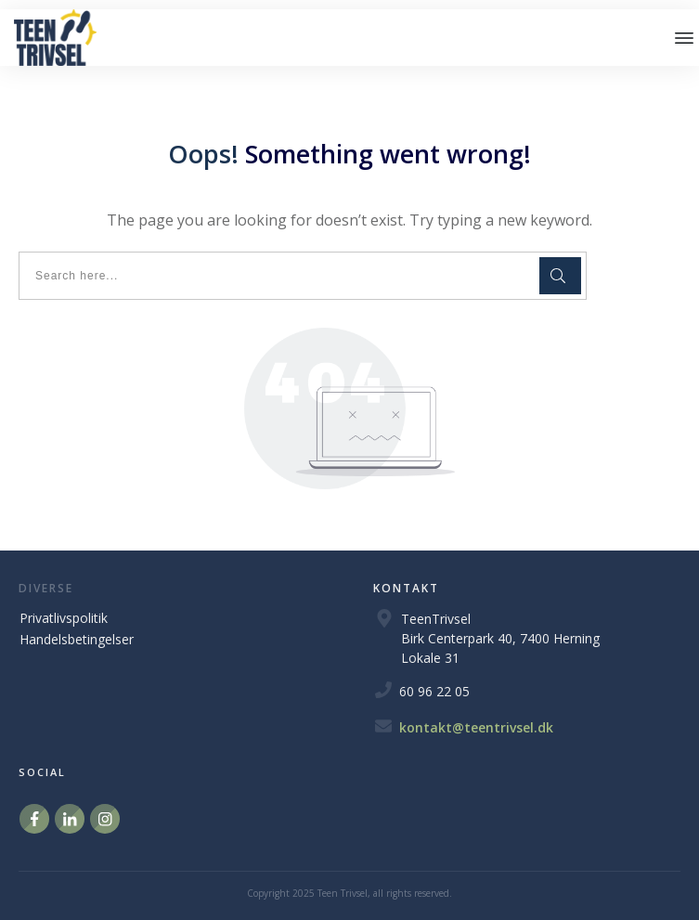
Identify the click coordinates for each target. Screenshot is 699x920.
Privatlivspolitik (63, 618)
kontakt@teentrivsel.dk (476, 727)
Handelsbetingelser (76, 639)
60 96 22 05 (434, 691)
